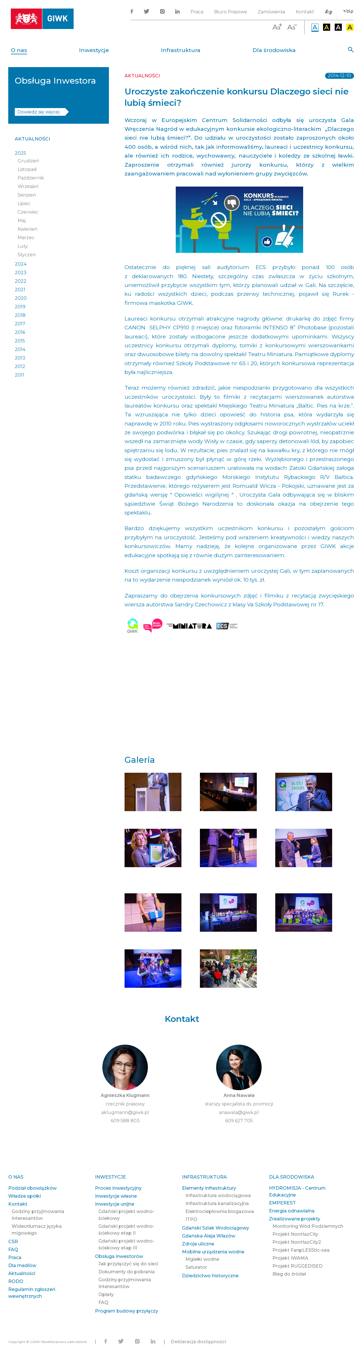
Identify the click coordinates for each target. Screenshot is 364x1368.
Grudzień (28, 161)
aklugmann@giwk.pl (125, 1112)
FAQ (13, 1249)
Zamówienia (271, 12)
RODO (15, 1281)
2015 (20, 341)
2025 (20, 153)
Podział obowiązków (32, 1188)
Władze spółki (24, 1196)
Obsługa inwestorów (119, 1256)
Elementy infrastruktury (209, 1188)
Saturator (196, 1267)
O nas (19, 50)
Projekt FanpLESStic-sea (301, 1250)
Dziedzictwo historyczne (210, 1275)
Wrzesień (28, 186)
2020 (21, 298)
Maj (22, 220)
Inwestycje (94, 50)
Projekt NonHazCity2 (296, 1242)
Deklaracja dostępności (198, 1341)
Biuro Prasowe (230, 12)
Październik (31, 178)
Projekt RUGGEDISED (297, 1266)
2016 (20, 332)
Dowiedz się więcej (38, 112)
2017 (20, 323)
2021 (20, 289)
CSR (13, 1241)
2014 (20, 349)
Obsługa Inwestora (55, 80)
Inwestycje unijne (114, 1204)
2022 (20, 281)
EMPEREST (282, 1203)
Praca (197, 12)
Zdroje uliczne (198, 1244)
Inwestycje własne (116, 1196)
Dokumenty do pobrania (126, 1271)
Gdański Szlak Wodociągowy (215, 1228)
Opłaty (106, 1294)
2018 (20, 315)
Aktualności (32, 139)
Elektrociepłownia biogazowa (219, 1211)
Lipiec (24, 203)
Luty (23, 246)
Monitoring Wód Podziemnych (307, 1226)
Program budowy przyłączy (126, 1311)
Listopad (27, 169)
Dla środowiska (274, 50)
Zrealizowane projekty (294, 1219)
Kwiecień (28, 229)
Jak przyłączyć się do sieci (128, 1263)
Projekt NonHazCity (295, 1234)
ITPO (191, 1219)
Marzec (26, 237)
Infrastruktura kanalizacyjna (217, 1203)
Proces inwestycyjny (118, 1188)
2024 (20, 264)
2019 (20, 306)
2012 (20, 366)
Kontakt (305, 12)
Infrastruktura (180, 50)
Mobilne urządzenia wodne (213, 1252)
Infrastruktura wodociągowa (218, 1195)
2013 (20, 358)
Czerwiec (28, 212)
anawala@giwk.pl (239, 1112)
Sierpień (27, 195)
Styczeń (27, 254)
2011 (19, 375)
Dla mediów (22, 1265)
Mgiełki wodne (202, 1259)
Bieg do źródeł (289, 1274)
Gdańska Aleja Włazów (208, 1236)
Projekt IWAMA (290, 1258)
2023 (20, 272)
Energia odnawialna (292, 1211)
